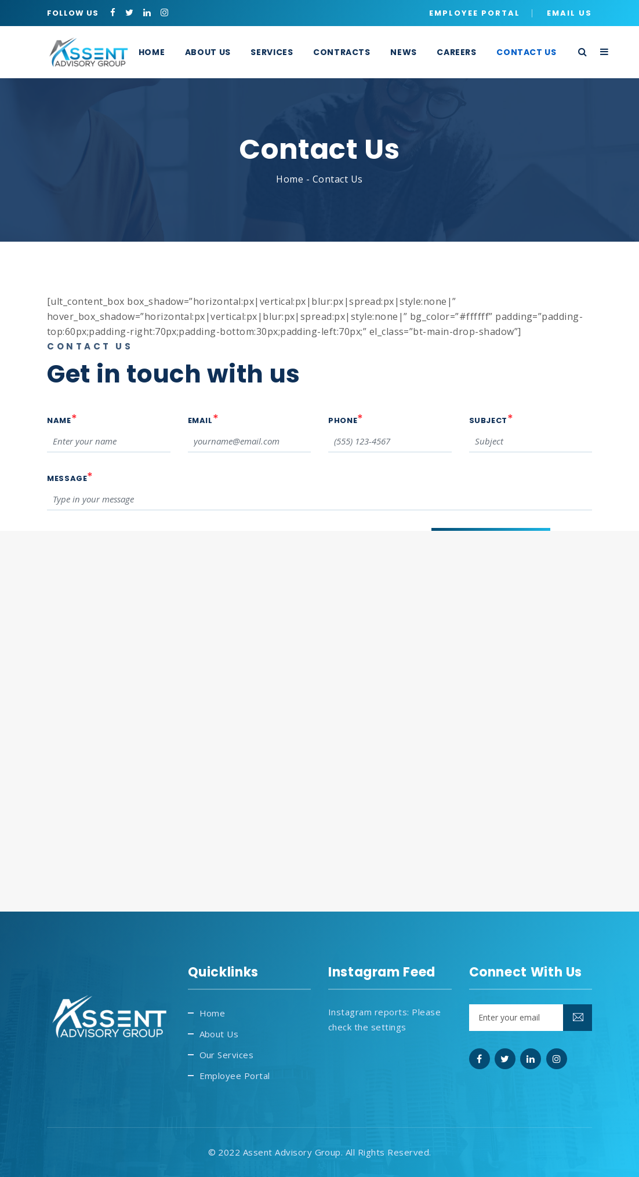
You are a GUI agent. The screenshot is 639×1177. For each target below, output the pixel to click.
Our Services (226, 1055)
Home (289, 179)
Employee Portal (474, 13)
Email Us (569, 13)
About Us (219, 1034)
